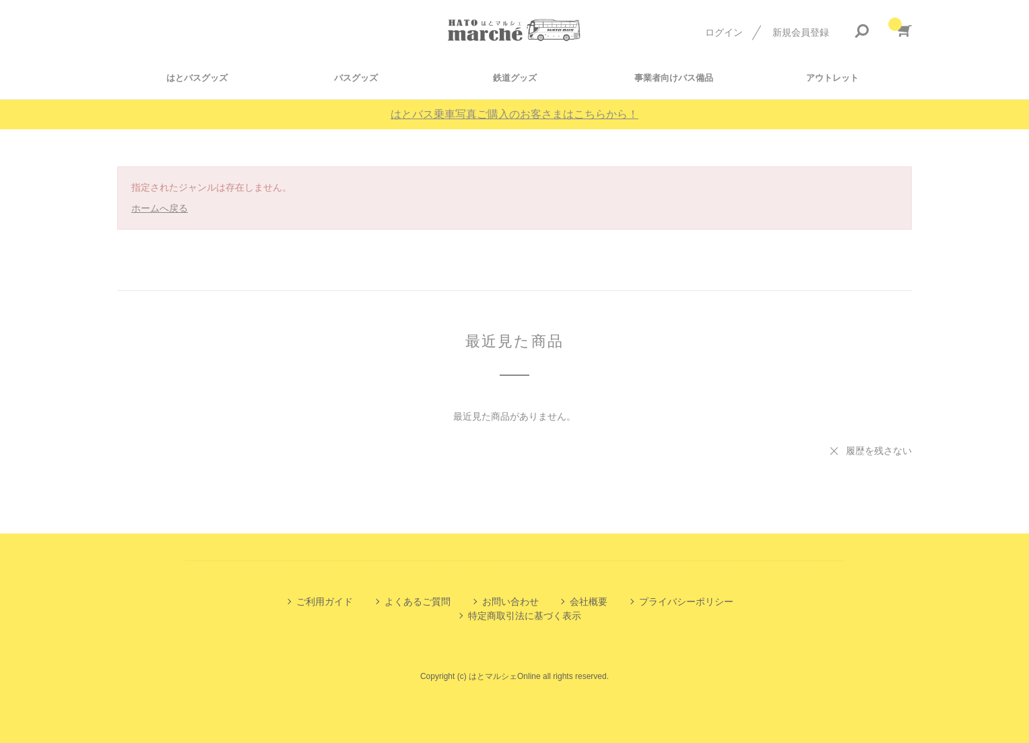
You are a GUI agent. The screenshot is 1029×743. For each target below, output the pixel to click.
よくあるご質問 (418, 601)
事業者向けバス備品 (673, 78)
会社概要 (588, 601)
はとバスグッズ (197, 78)
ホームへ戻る (159, 208)
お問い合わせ (510, 601)
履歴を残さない (879, 450)
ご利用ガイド (324, 601)
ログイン (724, 32)
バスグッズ (356, 78)
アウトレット (832, 78)
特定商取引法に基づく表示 (524, 615)
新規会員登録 (800, 32)
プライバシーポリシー (686, 601)
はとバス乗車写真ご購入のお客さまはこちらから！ (514, 114)
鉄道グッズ (515, 78)
